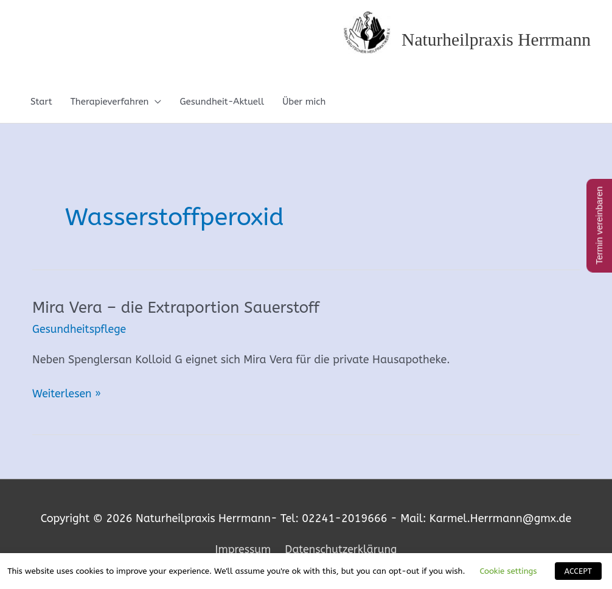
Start (41, 102)
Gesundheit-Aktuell (221, 102)
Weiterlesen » (67, 394)
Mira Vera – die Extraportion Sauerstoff (178, 308)
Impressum (242, 549)
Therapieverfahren (110, 102)
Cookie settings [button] (508, 571)
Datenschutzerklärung (341, 549)
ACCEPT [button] (578, 571)
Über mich (303, 102)
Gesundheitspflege (80, 329)
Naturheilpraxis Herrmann (494, 40)
